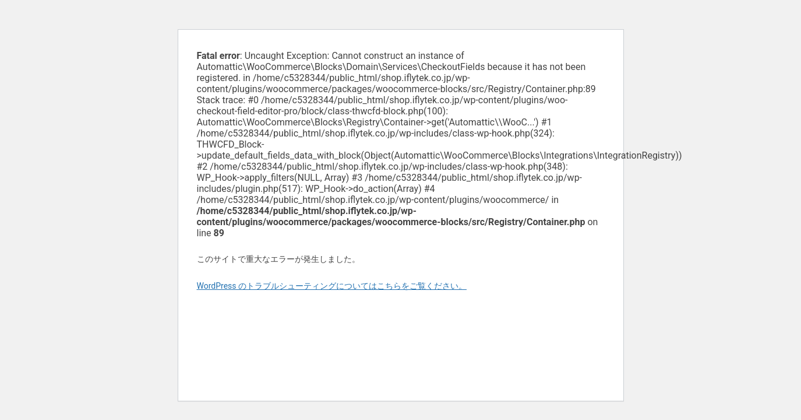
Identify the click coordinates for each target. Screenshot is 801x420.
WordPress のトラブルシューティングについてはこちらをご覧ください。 (332, 285)
